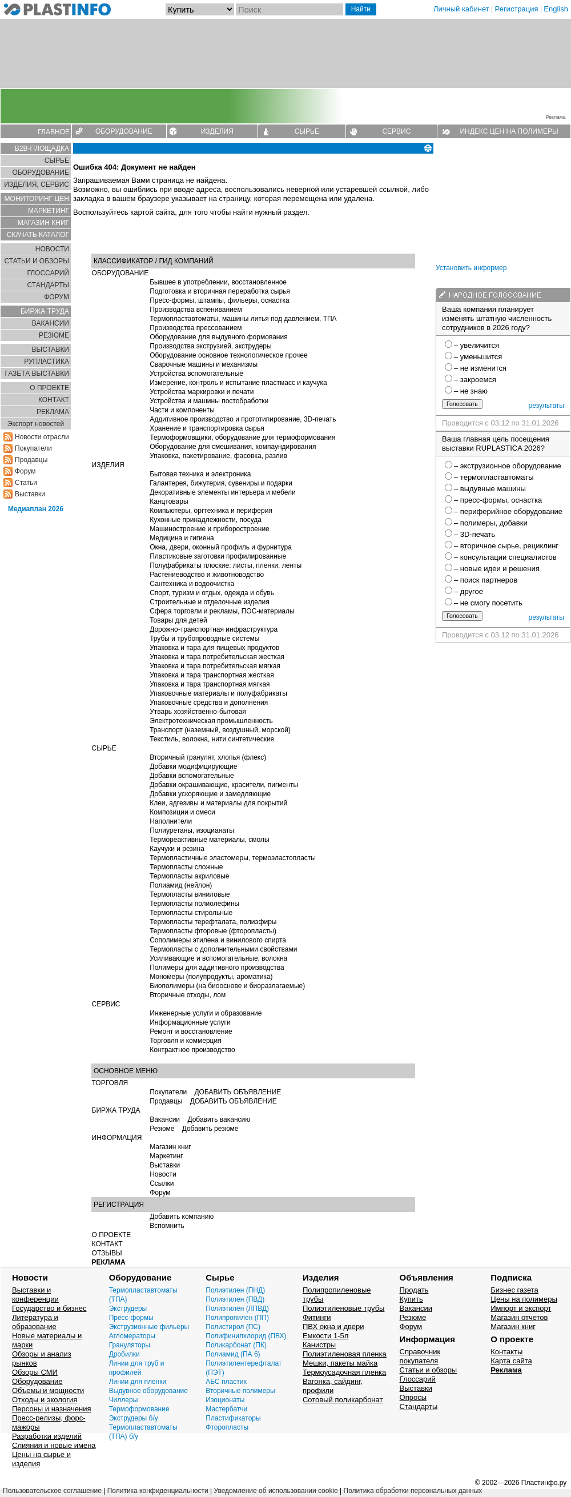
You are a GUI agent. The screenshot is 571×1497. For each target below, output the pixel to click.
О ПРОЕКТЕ (49, 388)
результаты (546, 406)
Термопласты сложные (186, 867)
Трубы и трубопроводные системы (204, 639)
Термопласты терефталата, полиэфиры (213, 922)
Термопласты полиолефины (194, 904)
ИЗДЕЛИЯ (217, 131)
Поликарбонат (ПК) (236, 1345)
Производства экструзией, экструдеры (211, 346)
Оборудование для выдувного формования (218, 337)
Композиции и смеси (182, 812)
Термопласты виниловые (190, 894)
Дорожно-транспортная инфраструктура (214, 629)
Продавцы (31, 460)
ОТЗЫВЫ (107, 1253)
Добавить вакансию (218, 1119)
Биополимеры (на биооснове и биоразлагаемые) (227, 986)
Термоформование (139, 1409)
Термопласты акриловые (189, 876)
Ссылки (162, 1183)
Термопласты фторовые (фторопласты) (213, 931)
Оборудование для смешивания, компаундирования (233, 447)
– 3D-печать (474, 534)
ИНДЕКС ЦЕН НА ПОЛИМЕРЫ (509, 131)
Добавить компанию (182, 1217)
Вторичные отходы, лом (188, 995)
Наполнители (171, 821)
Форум (25, 471)
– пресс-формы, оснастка (498, 500)
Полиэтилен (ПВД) (235, 1299)
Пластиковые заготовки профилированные (218, 556)
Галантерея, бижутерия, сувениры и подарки (221, 483)
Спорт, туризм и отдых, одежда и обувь (212, 593)
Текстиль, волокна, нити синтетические (212, 739)
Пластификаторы (233, 1418)
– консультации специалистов (505, 557)
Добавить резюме (210, 1129)
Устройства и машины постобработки (209, 401)
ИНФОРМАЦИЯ (117, 1138)
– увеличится (476, 345)
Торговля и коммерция (185, 1041)
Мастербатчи (226, 1409)
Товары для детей (178, 620)
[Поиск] (289, 9)
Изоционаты (225, 1400)
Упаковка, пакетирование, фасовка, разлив (218, 456)
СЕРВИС (396, 131)
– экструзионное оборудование (507, 465)
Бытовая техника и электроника (200, 474)
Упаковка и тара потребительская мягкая (215, 666)
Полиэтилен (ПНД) (235, 1290)
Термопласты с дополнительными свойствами (223, 949)
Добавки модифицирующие (193, 766)
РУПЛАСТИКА (46, 362)
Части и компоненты (182, 410)
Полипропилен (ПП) (237, 1318)
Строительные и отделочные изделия (210, 602)
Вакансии (165, 1119)
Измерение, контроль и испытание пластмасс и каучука (238, 383)
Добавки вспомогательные (192, 776)
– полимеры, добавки (491, 523)
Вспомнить (167, 1226)
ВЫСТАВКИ (50, 350)
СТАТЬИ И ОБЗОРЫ (36, 261)
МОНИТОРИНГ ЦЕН (37, 199)
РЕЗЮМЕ (54, 335)
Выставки (30, 494)
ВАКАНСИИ (50, 323)
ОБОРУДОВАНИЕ (123, 131)
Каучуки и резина (177, 849)
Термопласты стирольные (191, 913)
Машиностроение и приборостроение (210, 529)
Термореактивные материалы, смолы (210, 840)
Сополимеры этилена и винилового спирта (218, 940)
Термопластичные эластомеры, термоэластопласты (233, 858)
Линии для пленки (138, 1382)
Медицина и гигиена (182, 538)
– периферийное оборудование (508, 511)
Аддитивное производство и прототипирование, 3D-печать (243, 419)
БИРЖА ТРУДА (116, 1110)
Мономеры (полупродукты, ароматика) (211, 977)
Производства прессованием (196, 328)
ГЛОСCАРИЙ (48, 273)
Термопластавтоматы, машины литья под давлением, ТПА (243, 319)
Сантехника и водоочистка (192, 584)
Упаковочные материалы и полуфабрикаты (218, 693)
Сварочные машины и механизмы (204, 364)
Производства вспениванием (196, 310)
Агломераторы (132, 1336)
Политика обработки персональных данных (413, 1491)
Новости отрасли (42, 437)
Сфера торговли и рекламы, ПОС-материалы (222, 611)
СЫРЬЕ (307, 131)
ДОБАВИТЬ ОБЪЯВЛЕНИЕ (237, 1092)
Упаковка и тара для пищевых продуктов (214, 648)
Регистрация (516, 9)
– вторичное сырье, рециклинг (506, 545)
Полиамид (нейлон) (181, 885)
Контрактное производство (192, 1050)
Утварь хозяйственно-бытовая (198, 712)
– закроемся (475, 379)
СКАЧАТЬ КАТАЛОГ (38, 235)
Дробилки (124, 1354)
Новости (163, 1174)
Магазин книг (170, 1147)
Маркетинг (166, 1156)
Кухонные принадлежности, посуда (206, 520)
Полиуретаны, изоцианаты (192, 830)
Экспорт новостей (35, 424)
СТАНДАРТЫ (48, 285)
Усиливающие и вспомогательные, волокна (218, 958)
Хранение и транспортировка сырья (207, 428)
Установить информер (471, 268)
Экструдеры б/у (133, 1418)
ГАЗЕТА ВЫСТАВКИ (37, 374)
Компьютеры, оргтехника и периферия (211, 511)
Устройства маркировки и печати (202, 392)
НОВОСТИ (52, 249)
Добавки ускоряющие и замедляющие (210, 794)
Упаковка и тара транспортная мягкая (210, 684)
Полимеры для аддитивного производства (217, 968)
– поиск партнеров (485, 580)
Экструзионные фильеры (149, 1327)
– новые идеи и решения (497, 568)
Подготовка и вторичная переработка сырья (220, 291)
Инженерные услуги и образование (206, 1013)
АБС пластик (226, 1382)
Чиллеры (123, 1400)
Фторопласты (227, 1427)
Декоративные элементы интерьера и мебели (223, 492)
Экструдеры (128, 1309)
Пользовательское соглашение (52, 1491)
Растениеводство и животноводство (207, 575)
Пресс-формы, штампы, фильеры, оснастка (219, 300)
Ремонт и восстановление (191, 1032)
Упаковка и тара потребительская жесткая (217, 657)
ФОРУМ (56, 297)
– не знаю (471, 391)
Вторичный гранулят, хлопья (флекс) (208, 757)
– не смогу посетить (488, 603)
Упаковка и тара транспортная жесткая (212, 675)
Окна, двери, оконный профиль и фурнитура (221, 547)
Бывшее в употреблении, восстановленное (218, 282)
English (556, 9)
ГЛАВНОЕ (54, 132)
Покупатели (33, 448)
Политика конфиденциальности (157, 1491)
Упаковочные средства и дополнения (209, 703)
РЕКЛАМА (53, 412)
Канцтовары (169, 501)
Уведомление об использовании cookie (275, 1491)
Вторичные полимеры (240, 1391)
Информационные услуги (190, 1022)
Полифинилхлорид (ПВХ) (246, 1336)
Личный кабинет (461, 9)
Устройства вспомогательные (196, 374)
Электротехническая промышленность (211, 721)
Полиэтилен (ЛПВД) (237, 1309)
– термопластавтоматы (494, 477)
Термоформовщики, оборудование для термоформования (242, 438)
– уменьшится (478, 356)
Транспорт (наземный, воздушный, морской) (220, 730)
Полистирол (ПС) (233, 1327)
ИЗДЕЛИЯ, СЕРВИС (36, 184)
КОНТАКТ (53, 400)
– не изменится (480, 368)
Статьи (26, 483)
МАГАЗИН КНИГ (43, 223)
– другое (468, 591)
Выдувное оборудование (148, 1391)
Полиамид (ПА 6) (233, 1354)
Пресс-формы (131, 1318)
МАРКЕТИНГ (48, 211)
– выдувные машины (490, 488)
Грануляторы (129, 1345)
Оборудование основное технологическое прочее (228, 355)
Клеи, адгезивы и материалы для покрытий (218, 803)
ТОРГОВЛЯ (110, 1083)
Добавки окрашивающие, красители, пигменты (224, 785)
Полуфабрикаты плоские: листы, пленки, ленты (225, 565)
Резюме (162, 1129)
